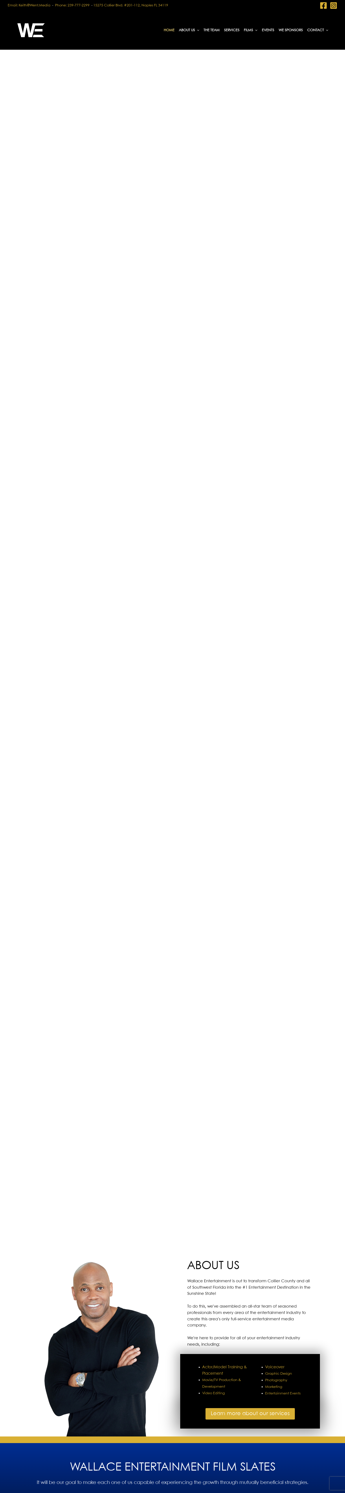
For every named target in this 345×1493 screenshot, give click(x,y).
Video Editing (213, 1393)
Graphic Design (278, 1373)
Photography (276, 1380)
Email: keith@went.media (29, 5)
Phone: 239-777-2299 (73, 5)
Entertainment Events (283, 1393)
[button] (197, 30)
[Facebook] (323, 5)
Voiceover (274, 1367)
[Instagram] (333, 5)
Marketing (273, 1387)
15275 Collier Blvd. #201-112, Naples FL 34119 (130, 5)
